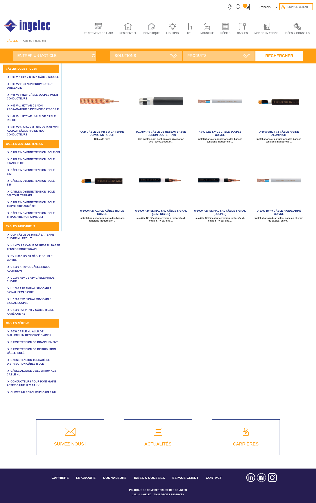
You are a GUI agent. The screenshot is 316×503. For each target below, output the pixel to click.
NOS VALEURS (114, 478)
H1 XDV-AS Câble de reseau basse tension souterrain (161, 133)
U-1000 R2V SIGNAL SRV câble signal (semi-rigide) (161, 212)
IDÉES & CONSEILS (297, 33)
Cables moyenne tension (24, 144)
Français (265, 7)
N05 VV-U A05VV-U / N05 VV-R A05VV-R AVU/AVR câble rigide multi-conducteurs (33, 131)
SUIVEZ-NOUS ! (70, 444)
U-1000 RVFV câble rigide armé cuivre (279, 212)
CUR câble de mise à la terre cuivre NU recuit (102, 133)
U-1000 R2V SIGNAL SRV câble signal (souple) (220, 212)
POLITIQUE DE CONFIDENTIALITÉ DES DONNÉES (158, 490)
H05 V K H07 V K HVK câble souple (35, 77)
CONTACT (214, 478)
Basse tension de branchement (34, 342)
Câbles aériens (17, 323)
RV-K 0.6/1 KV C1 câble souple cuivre (220, 133)
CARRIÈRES (246, 444)
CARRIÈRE (60, 478)
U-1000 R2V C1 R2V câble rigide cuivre (102, 212)
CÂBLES (12, 40)
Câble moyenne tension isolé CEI (35, 152)
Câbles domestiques (21, 68)
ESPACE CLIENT (185, 478)
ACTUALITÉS (157, 444)
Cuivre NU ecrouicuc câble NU (33, 392)
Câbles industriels (20, 226)
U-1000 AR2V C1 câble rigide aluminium (279, 133)
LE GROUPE (85, 478)
